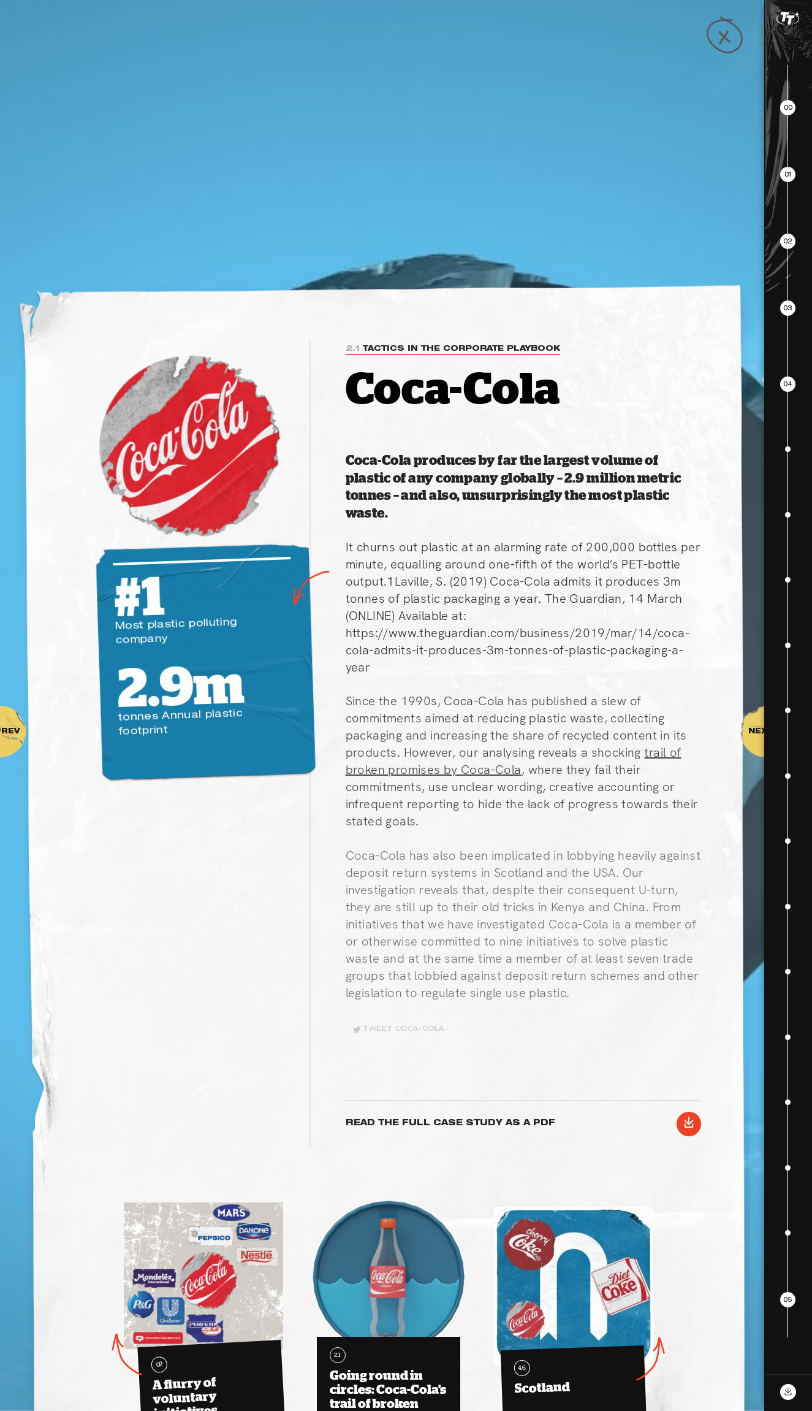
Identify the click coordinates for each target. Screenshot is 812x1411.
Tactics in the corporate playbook (453, 349)
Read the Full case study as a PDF (523, 1124)
